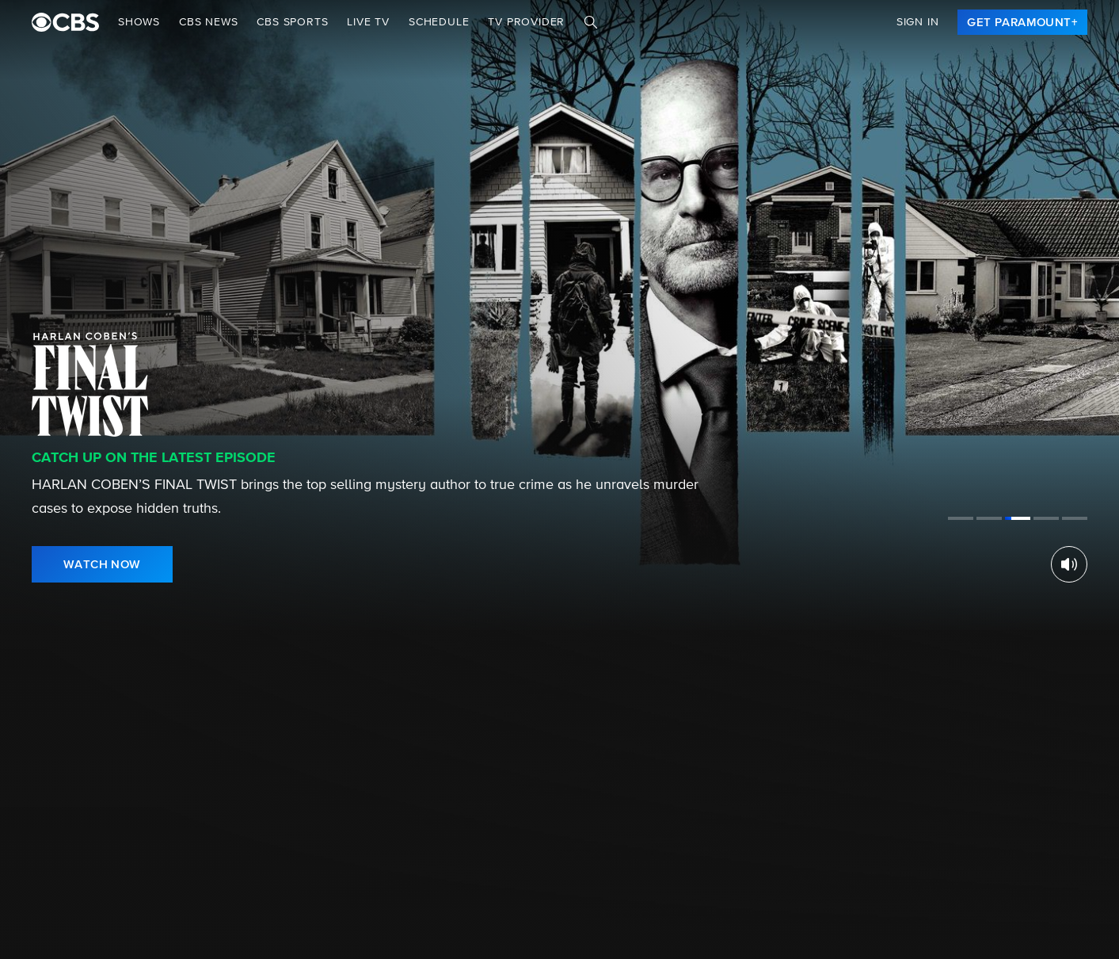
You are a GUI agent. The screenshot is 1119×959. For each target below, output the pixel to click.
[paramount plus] (65, 22)
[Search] (591, 22)
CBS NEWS (208, 22)
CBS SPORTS (292, 22)
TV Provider (526, 22)
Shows (139, 22)
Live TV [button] (368, 22)
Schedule (439, 22)
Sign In (917, 22)
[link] (1022, 22)
